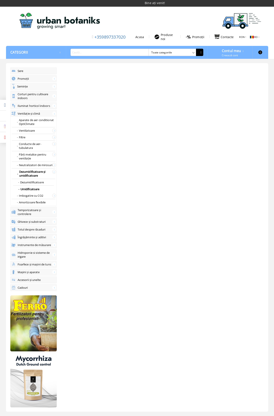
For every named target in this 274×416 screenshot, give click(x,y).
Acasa (139, 37)
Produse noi (163, 37)
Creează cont (230, 55)
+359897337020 (110, 37)
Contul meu (231, 50)
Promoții (195, 37)
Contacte (224, 36)
